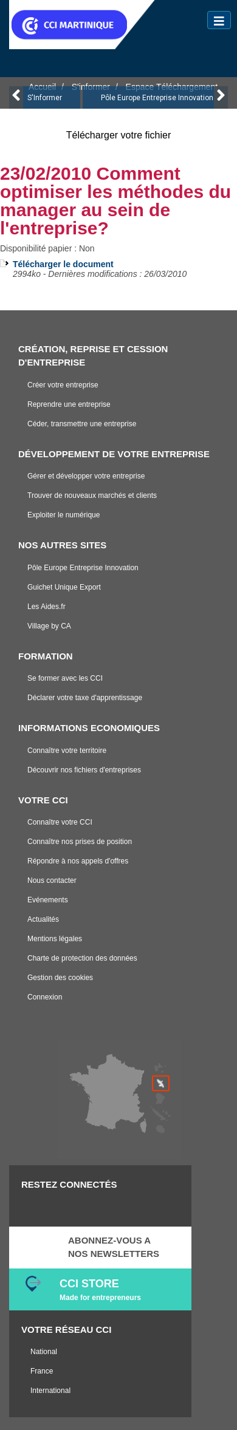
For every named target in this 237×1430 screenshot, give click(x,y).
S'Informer (44, 98)
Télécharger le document (63, 264)
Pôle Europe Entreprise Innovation (157, 98)
